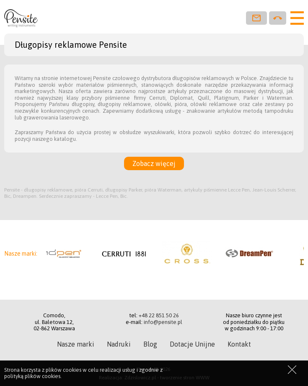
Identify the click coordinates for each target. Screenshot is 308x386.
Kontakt (239, 344)
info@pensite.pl (163, 322)
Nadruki (119, 344)
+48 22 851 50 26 (159, 315)
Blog (150, 344)
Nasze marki (75, 344)
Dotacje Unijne (192, 344)
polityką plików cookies (32, 376)
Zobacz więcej (154, 163)
